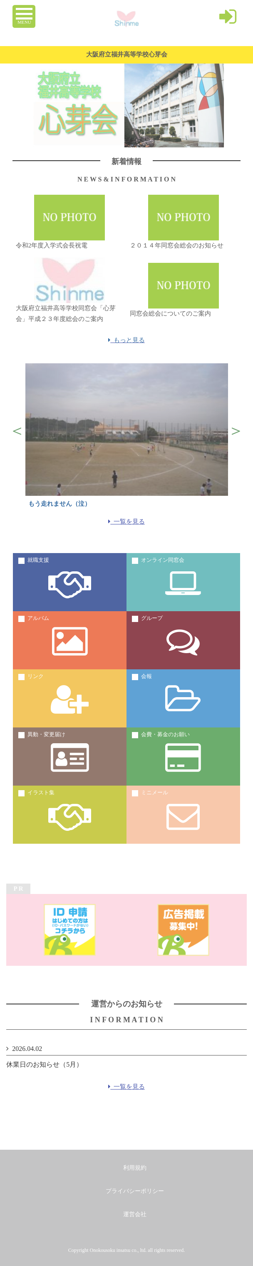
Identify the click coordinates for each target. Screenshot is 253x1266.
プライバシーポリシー (135, 1191)
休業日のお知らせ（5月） (44, 1064)
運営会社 (134, 1214)
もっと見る (126, 340)
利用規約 (134, 1168)
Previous (17, 430)
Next (236, 430)
